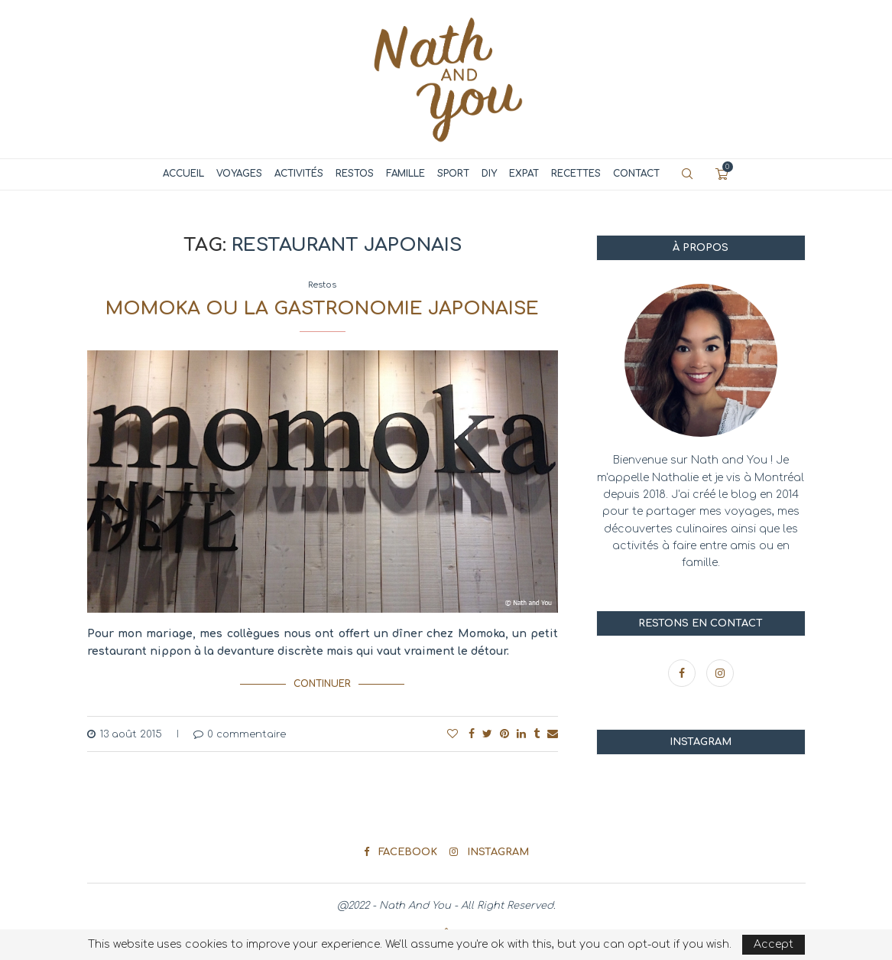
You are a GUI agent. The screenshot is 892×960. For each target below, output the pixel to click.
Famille (405, 173)
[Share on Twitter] (487, 733)
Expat (524, 173)
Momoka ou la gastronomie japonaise (322, 308)
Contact (636, 173)
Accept (773, 944)
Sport (453, 173)
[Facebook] (683, 673)
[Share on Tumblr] (537, 733)
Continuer (322, 684)
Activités (298, 173)
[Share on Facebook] (472, 733)
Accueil (183, 173)
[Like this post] (452, 733)
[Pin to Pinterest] (504, 733)
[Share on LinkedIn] (521, 733)
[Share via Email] (552, 733)
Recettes (576, 173)
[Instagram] (720, 673)
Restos (355, 173)
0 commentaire (239, 733)
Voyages (239, 173)
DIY (489, 173)
